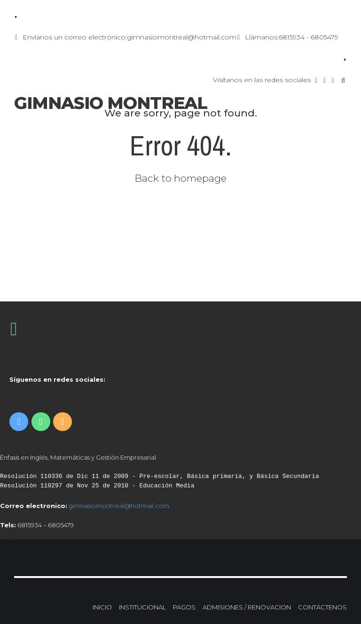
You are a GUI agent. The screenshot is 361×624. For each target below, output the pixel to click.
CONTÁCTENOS (322, 607)
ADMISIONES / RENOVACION (247, 607)
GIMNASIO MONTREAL (110, 102)
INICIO (102, 607)
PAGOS (184, 607)
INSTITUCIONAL (142, 607)
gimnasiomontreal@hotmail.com (119, 505)
